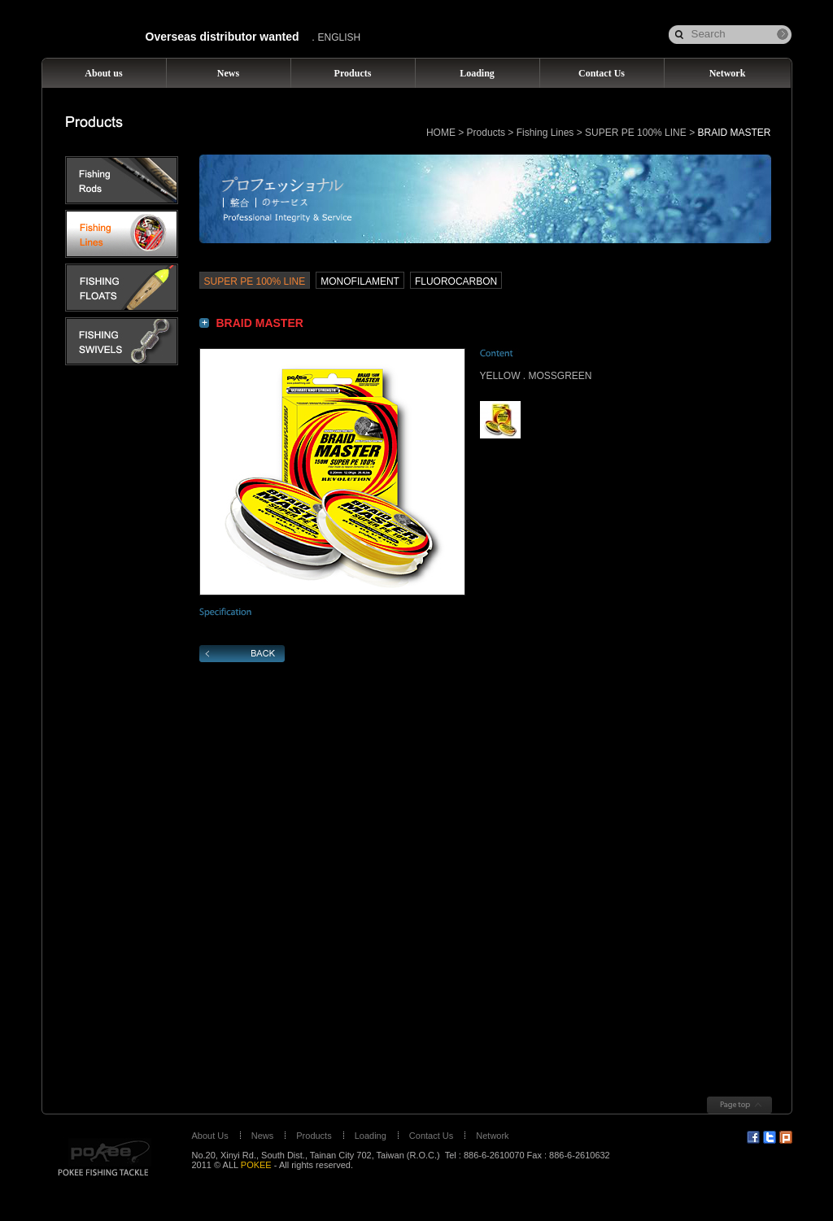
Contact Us (431, 1135)
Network (492, 1135)
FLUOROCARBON (456, 281)
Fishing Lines (545, 132)
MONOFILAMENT (360, 281)
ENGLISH (339, 37)
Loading (370, 1135)
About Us (210, 1135)
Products (486, 132)
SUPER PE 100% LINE (636, 132)
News (262, 1135)
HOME (441, 132)
